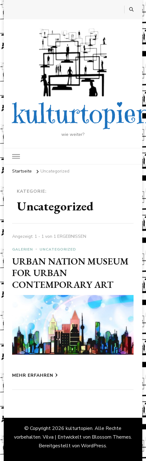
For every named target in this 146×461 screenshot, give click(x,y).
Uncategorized (58, 249)
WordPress (93, 445)
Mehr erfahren (35, 375)
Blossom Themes (111, 437)
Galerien (22, 249)
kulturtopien (79, 428)
